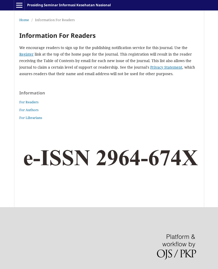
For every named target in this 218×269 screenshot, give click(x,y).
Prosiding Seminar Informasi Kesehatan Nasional (69, 5)
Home (24, 19)
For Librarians (30, 117)
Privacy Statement (166, 67)
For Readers (29, 102)
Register (26, 54)
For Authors (29, 109)
